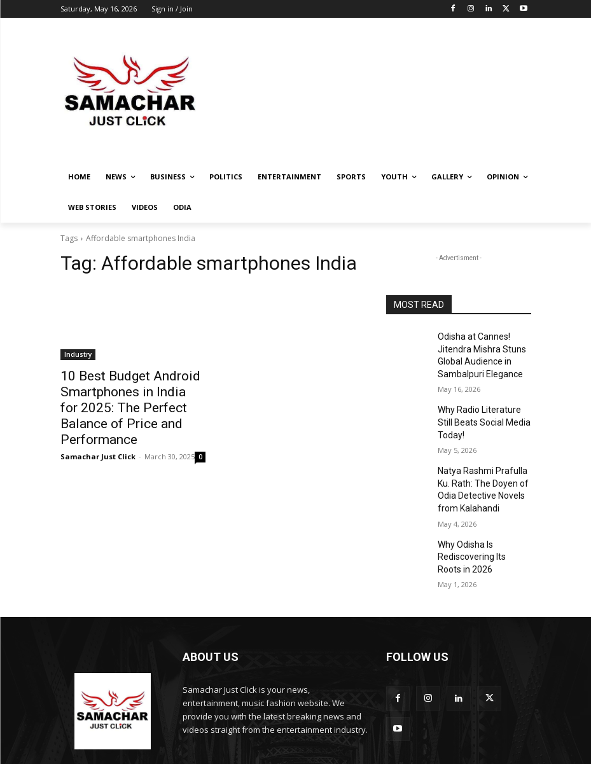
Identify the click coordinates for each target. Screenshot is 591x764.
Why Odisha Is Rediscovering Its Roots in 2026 (484, 524)
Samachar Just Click (98, 433)
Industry (78, 354)
